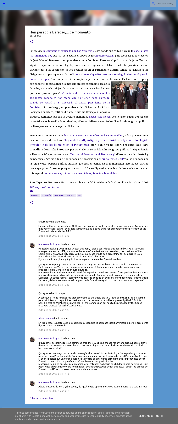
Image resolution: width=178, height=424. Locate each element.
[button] (31, 42)
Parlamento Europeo (65, 196)
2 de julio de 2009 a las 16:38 (53, 235)
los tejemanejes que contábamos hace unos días (93, 135)
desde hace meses (99, 116)
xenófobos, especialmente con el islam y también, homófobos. (81, 173)
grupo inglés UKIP (113, 158)
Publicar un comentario (42, 398)
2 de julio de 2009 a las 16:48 (53, 284)
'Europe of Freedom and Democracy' (92, 154)
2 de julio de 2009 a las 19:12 (53, 373)
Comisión (47, 196)
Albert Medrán (46, 318)
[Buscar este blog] (160, 3)
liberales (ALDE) (104, 55)
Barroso (35, 196)
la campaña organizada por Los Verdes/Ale (68, 50)
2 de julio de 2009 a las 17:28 (53, 310)
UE (79, 196)
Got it (159, 416)
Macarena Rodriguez (49, 244)
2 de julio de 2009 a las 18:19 (53, 330)
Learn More (146, 416)
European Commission (45, 187)
